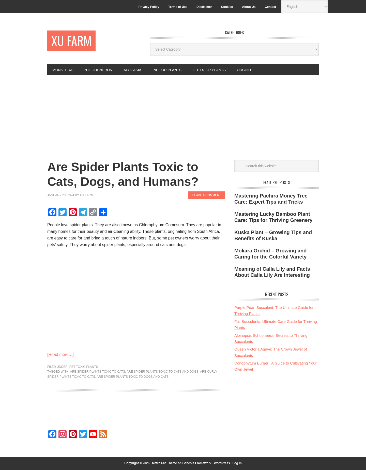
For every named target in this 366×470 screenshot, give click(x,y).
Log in (237, 463)
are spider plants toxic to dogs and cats (133, 376)
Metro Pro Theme (164, 463)
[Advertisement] (183, 113)
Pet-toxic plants (83, 367)
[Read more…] (60, 354)
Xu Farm (71, 41)
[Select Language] (304, 6)
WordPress (222, 463)
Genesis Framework (196, 463)
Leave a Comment (206, 195)
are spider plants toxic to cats (97, 371)
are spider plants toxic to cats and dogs (163, 371)
